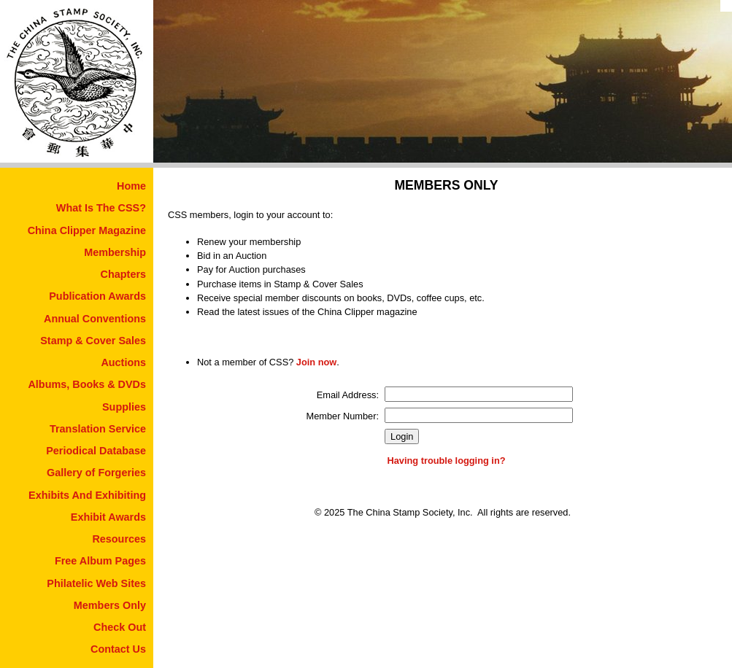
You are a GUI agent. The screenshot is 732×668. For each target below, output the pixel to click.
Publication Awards (97, 296)
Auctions (123, 362)
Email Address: (348, 394)
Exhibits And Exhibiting (87, 495)
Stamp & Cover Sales (93, 340)
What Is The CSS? (101, 208)
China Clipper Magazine (87, 230)
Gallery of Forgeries (96, 472)
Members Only (110, 605)
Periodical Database (96, 451)
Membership (115, 252)
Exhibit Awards (108, 517)
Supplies (124, 407)
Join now (316, 362)
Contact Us (118, 649)
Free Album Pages (100, 561)
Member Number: (343, 416)
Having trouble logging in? (446, 460)
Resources (119, 539)
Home (131, 186)
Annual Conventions (95, 319)
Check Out (119, 627)
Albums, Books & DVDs (87, 384)
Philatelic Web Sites (96, 583)
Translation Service (98, 429)
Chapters (123, 274)
